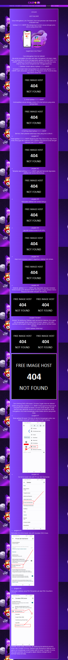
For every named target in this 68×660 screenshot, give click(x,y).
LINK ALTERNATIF (38, 5)
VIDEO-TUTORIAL (32, 5)
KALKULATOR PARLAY (25, 5)
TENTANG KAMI (11, 5)
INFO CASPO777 (17, 5)
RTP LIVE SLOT (43, 5)
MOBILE (52, 5)
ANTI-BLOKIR (48, 5)
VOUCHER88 (56, 5)
